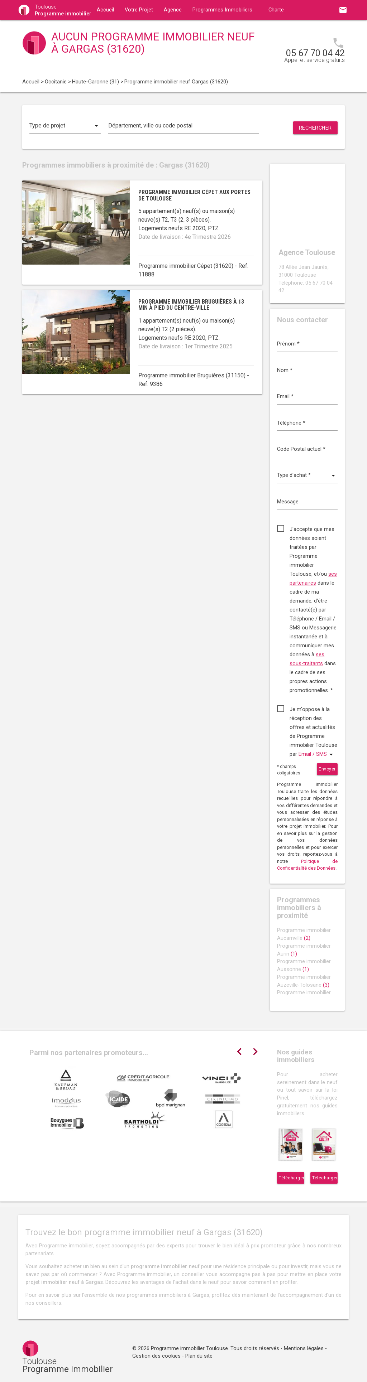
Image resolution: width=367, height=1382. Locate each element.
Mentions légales (304, 1348)
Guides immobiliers (119, 30)
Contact (167, 30)
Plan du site (199, 1356)
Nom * (284, 370)
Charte (276, 10)
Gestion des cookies (156, 1356)
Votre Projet (139, 10)
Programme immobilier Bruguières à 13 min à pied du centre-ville (191, 304)
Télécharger (291, 1177)
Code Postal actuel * (301, 449)
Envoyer (327, 769)
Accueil (105, 10)
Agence (173, 10)
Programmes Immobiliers (222, 10)
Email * (285, 396)
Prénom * (288, 344)
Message (288, 502)
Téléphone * (291, 423)
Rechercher (315, 128)
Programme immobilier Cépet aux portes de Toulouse (194, 195)
